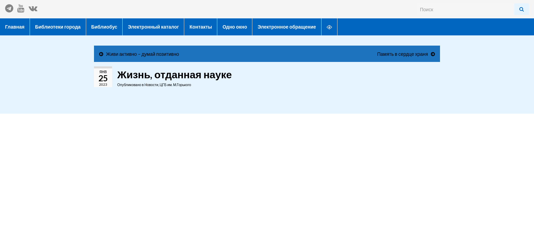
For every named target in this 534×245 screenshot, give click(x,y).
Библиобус (104, 27)
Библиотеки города (58, 27)
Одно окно (234, 27)
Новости (151, 85)
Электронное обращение (286, 27)
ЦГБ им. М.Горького (175, 85)
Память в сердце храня (402, 54)
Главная (15, 27)
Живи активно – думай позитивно (142, 54)
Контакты (200, 27)
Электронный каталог (153, 27)
